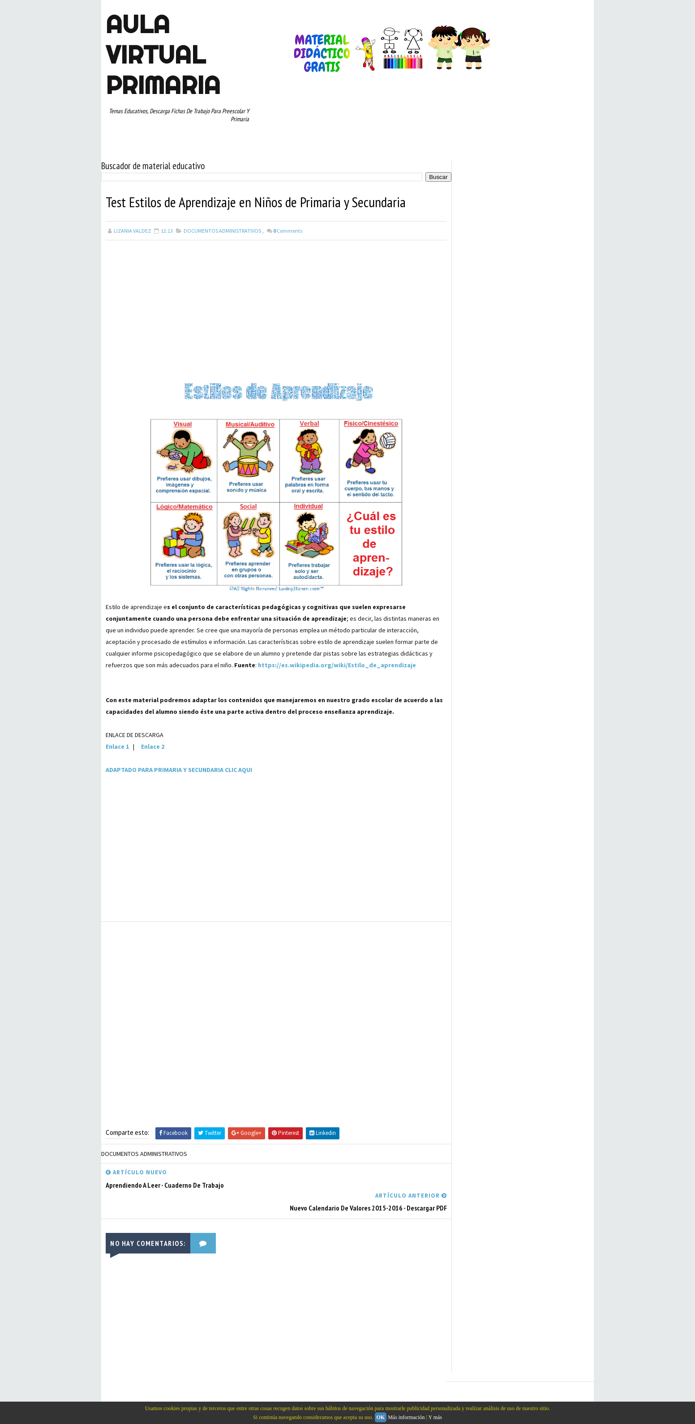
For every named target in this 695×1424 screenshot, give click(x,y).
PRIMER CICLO (476, 839)
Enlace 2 (152, 746)
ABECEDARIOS (475, 682)
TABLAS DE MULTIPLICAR (531, 886)
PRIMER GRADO (521, 839)
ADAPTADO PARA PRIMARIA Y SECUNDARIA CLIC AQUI (179, 769)
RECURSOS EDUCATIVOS (487, 870)
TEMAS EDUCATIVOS (546, 902)
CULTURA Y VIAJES (527, 714)
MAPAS (568, 808)
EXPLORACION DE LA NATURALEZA (497, 776)
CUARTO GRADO (477, 714)
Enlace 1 (117, 746)
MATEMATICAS (476, 823)
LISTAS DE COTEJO (481, 808)
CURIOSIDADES (476, 729)
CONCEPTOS (540, 698)
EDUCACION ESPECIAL (484, 761)
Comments (287, 230)
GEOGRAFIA (560, 776)
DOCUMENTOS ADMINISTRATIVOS (222, 230)
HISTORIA (471, 792)
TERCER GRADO (477, 917)
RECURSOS (519, 855)
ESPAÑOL (530, 761)
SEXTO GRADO (475, 886)
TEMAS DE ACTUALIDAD (485, 902)
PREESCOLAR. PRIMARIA (531, 823)
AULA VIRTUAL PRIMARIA (163, 54)
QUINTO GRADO (477, 855)
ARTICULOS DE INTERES (487, 698)
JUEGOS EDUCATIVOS (518, 792)
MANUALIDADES (531, 808)
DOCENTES (518, 729)
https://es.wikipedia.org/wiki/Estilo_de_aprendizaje (337, 665)
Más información (406, 1417)
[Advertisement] (273, 307)
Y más (435, 1417)
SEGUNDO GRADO (546, 870)
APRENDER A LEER (522, 682)
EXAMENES (565, 761)
